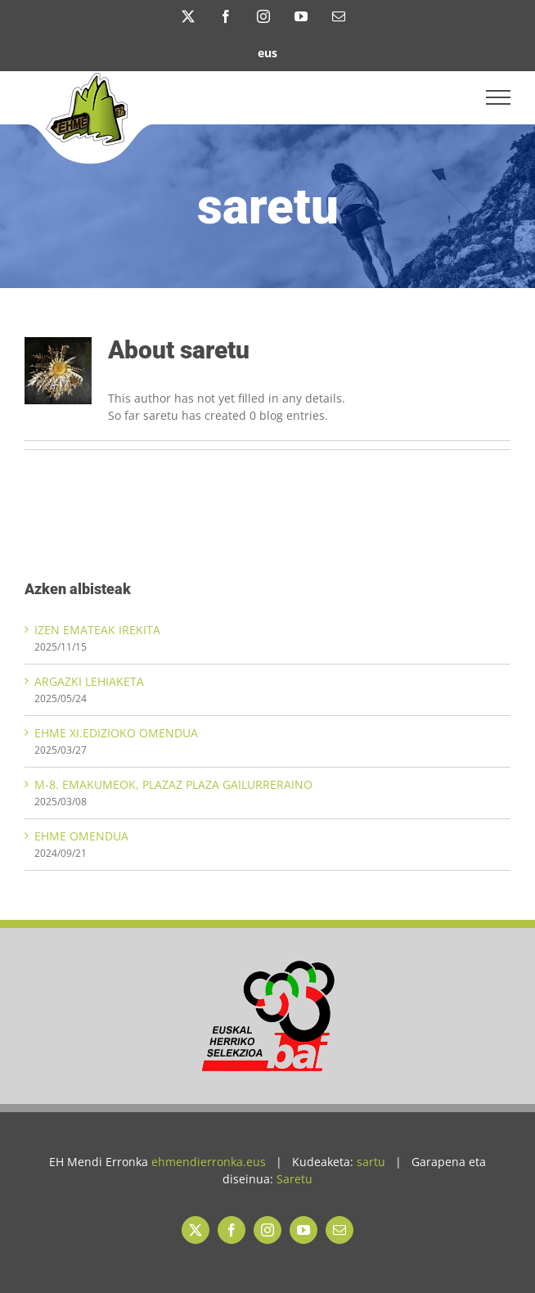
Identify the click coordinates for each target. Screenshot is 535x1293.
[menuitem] (267, 52)
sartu (371, 1161)
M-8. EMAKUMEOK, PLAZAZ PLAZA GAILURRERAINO (173, 784)
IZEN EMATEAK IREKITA (97, 629)
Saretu (294, 1179)
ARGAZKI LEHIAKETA (89, 681)
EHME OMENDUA (81, 836)
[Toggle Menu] (498, 97)
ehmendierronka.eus (208, 1161)
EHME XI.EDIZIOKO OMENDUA (116, 733)
